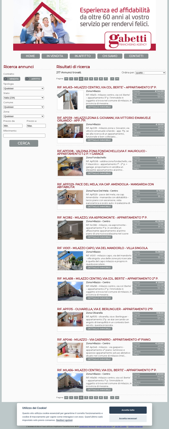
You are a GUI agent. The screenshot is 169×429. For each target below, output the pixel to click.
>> (117, 79)
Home (30, 56)
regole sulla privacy (104, 426)
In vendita (55, 56)
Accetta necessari (128, 418)
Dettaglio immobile (99, 107)
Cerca (24, 143)
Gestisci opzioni (64, 420)
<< (66, 79)
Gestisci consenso (135, 426)
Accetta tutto (128, 410)
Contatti (136, 56)
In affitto (83, 56)
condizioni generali (87, 426)
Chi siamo (109, 56)
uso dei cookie (121, 426)
